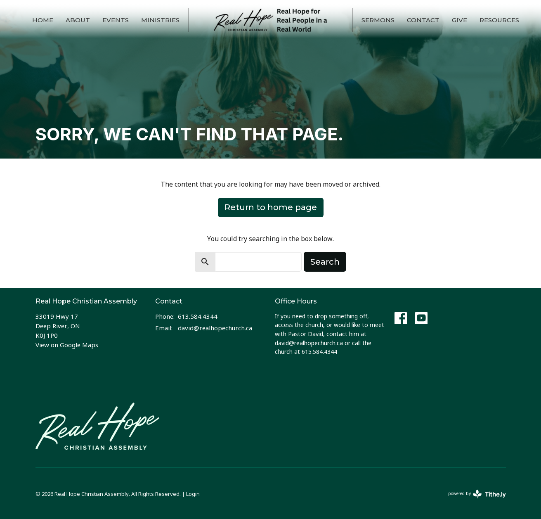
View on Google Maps (66, 345)
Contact (423, 20)
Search (325, 262)
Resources (499, 20)
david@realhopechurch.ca (215, 328)
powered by (477, 494)
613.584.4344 (197, 316)
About (78, 20)
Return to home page (270, 207)
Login (193, 494)
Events (115, 20)
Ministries (160, 20)
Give (459, 20)
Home (42, 20)
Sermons (378, 20)
